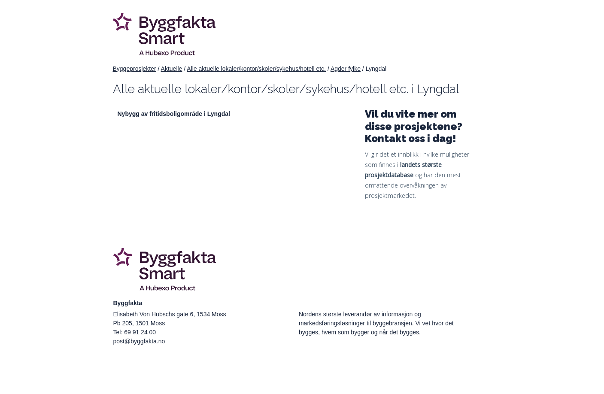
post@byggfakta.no (139, 341)
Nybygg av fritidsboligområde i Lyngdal (174, 113)
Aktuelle (171, 68)
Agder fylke (346, 68)
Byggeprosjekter (134, 68)
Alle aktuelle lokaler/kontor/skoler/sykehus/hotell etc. (256, 68)
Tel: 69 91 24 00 (134, 332)
